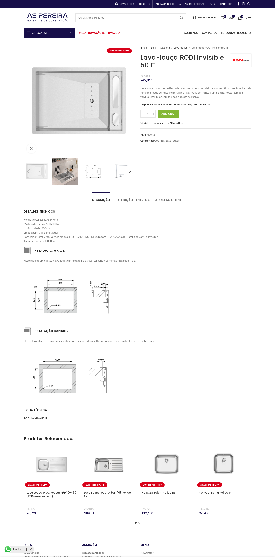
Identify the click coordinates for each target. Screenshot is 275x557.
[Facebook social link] (238, 4)
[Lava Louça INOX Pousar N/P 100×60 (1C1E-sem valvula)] (51, 467)
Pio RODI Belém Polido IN (158, 492)
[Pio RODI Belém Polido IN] (166, 467)
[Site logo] (47, 17)
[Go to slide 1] (136, 523)
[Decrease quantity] (142, 114)
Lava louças (180, 47)
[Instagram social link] (243, 4)
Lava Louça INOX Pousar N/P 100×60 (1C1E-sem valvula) (51, 494)
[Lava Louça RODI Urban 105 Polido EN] (109, 467)
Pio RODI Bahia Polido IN (215, 492)
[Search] (130, 17)
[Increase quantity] (153, 114)
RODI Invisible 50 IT (35, 418)
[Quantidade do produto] (148, 114)
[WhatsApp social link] (248, 4)
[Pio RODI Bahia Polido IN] (224, 467)
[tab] (101, 198)
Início (143, 47)
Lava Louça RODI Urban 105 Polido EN (107, 494)
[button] (28, 171)
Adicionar (168, 113)
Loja (153, 47)
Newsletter (147, 552)
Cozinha (165, 47)
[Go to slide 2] (139, 523)
